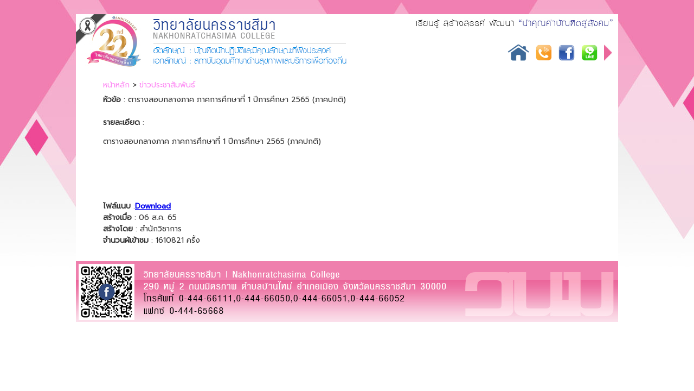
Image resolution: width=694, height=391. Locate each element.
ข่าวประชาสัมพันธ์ (167, 85)
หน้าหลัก (116, 85)
